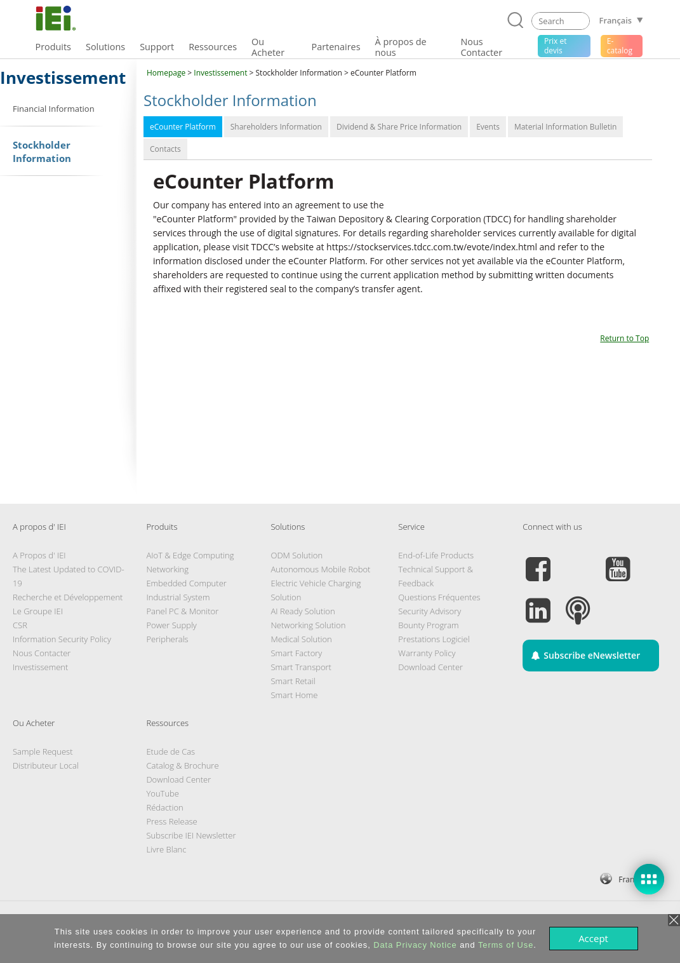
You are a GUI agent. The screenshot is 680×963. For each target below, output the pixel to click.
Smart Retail (292, 681)
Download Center (430, 667)
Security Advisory (429, 611)
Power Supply (171, 625)
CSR (20, 625)
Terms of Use (505, 945)
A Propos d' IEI (39, 555)
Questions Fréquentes (439, 597)
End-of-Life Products (436, 555)
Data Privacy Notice (415, 945)
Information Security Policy (62, 639)
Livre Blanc (166, 849)
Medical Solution (300, 639)
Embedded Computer (186, 583)
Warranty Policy (426, 653)
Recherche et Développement (68, 597)
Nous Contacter (41, 653)
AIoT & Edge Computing (190, 555)
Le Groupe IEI (38, 611)
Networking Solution (307, 625)
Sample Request (42, 751)
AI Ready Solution (302, 611)
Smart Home (293, 695)
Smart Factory (296, 653)
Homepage (166, 72)
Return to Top (624, 338)
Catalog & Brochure (182, 765)
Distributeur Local (46, 765)
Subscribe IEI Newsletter (191, 835)
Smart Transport (300, 667)
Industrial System (178, 597)
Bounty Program (428, 625)
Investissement (220, 72)
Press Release (171, 821)
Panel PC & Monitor (182, 611)
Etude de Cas (170, 751)
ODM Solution (296, 555)
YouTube (162, 793)
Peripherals (167, 639)
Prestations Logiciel (433, 639)
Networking (167, 569)
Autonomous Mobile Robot (320, 569)
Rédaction (164, 807)
